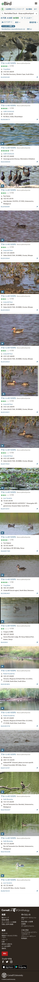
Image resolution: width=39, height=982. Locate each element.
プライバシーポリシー (28, 936)
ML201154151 (5, 509)
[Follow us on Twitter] (7, 962)
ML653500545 (5, 162)
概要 (3, 930)
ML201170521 (5, 464)
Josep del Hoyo (8, 250)
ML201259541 (5, 258)
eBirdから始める (7, 944)
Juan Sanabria (7, 498)
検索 (3, 915)
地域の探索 (5, 920)
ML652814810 (5, 684)
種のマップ (5, 917)
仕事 (3, 942)
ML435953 (4, 642)
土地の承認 (24, 930)
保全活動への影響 (27, 921)
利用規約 (24, 938)
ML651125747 (5, 768)
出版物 (23, 924)
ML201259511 (5, 412)
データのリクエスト (27, 926)
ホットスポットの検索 (9, 922)
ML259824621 (5, 593)
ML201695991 (5, 206)
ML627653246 (5, 852)
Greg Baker (6, 69)
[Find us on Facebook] (3, 962)
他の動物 (29, 9)
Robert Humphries (9, 673)
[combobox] (19, 13)
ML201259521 (5, 362)
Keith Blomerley (8, 799)
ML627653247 (5, 810)
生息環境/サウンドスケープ (15, 9)
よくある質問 (6, 946)
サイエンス (26, 915)
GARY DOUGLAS (8, 111)
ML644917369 (5, 551)
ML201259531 (5, 310)
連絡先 (4, 948)
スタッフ (4, 939)
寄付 (4, 953)
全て (35, 9)
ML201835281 (5, 77)
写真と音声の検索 (7, 924)
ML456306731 (5, 119)
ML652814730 (5, 726)
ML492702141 (5, 891)
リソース (4, 933)
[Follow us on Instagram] (11, 962)
